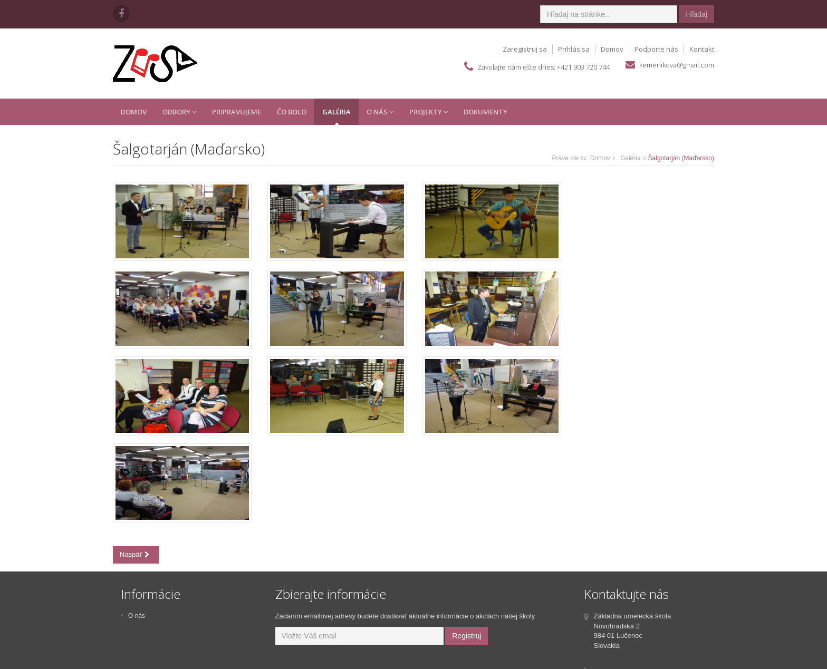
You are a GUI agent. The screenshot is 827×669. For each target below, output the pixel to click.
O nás (133, 532)
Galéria (336, 112)
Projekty (428, 112)
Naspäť (134, 466)
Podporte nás (656, 49)
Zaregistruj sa (525, 49)
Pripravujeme (236, 112)
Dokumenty (485, 112)
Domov (612, 49)
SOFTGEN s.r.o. (442, 659)
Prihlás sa (574, 49)
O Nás (380, 112)
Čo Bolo (291, 112)
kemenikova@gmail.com (676, 65)
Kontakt (701, 49)
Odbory (179, 112)
